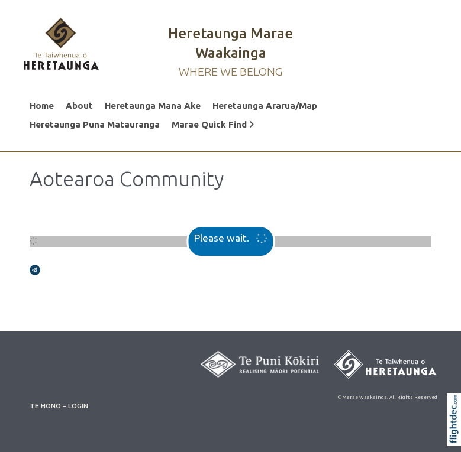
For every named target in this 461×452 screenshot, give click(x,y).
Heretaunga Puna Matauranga (95, 124)
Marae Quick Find (213, 124)
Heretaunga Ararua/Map (264, 105)
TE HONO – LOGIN (59, 405)
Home (42, 105)
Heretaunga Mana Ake (153, 105)
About (79, 105)
